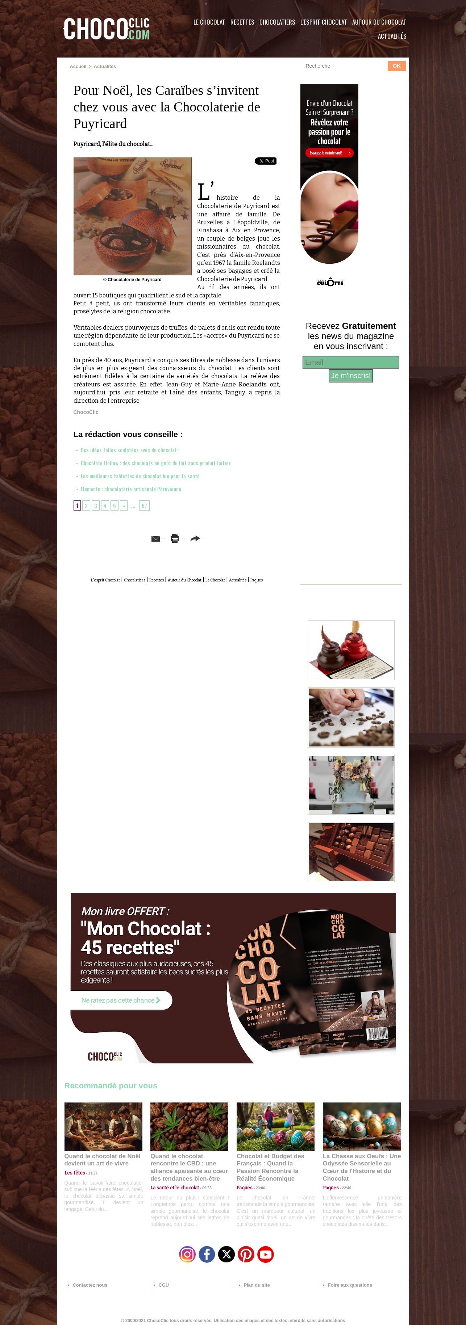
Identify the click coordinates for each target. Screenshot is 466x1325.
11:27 (89, 1172)
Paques (194, 586)
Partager (243, 537)
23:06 (257, 1186)
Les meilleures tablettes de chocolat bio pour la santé (143, 475)
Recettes (242, 21)
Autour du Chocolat (379, 21)
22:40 (344, 1179)
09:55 (201, 1179)
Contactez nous (86, 1281)
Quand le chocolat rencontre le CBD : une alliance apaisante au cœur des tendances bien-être (188, 1163)
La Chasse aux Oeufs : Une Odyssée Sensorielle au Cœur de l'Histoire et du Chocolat (359, 1163)
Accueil (78, 66)
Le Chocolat (209, 21)
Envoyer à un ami (121, 537)
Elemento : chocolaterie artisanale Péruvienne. (134, 488)
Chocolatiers (277, 21)
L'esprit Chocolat (323, 21)
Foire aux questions (344, 1281)
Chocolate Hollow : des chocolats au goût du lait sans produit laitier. (160, 462)
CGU (161, 1281)
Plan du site (253, 1281)
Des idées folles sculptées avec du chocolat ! (132, 449)
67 (147, 504)
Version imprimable (187, 537)
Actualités (392, 36)
